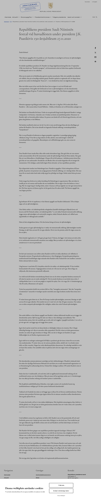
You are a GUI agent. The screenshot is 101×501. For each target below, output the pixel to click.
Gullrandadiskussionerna (43, 475)
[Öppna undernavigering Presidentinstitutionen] (50, 17)
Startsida (8, 17)
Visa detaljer (61, 495)
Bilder (37, 477)
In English (94, 1)
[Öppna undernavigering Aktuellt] (18, 17)
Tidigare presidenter (59, 17)
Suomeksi (87, 1)
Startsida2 (7, 475)
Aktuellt (15, 17)
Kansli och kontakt (73, 17)
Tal (10, 21)
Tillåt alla (61, 485)
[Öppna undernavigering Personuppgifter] (32, 17)
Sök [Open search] (93, 17)
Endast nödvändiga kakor (61, 491)
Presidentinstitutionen (42, 17)
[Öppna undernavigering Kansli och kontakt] (80, 17)
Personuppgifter (26, 17)
